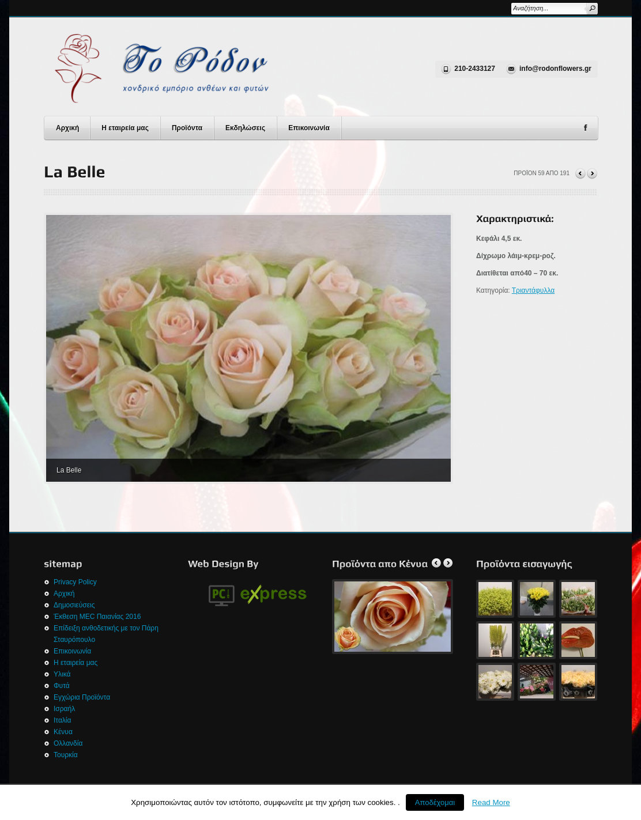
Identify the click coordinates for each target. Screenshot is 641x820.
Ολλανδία (68, 743)
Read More (491, 802)
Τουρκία (66, 755)
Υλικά (62, 674)
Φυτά (62, 686)
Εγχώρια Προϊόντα (82, 697)
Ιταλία (62, 720)
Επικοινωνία (309, 128)
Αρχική (67, 128)
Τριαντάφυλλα (533, 290)
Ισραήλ (64, 709)
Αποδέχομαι (435, 802)
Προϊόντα (187, 128)
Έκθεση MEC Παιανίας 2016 (97, 617)
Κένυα (63, 732)
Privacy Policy (75, 582)
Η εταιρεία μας (125, 128)
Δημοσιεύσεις (74, 605)
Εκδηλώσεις (245, 128)
